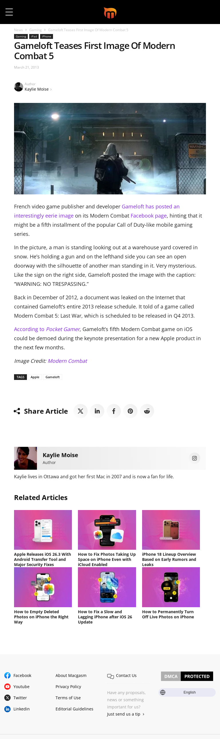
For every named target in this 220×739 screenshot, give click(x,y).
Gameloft (53, 377)
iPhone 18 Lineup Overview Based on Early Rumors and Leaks (169, 559)
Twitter (20, 697)
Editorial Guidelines (74, 709)
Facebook (22, 675)
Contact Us (126, 675)
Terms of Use (68, 697)
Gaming (35, 29)
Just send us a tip (123, 714)
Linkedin (21, 709)
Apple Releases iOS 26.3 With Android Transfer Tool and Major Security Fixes (42, 559)
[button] (208, 12)
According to (47, 329)
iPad (34, 36)
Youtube (21, 686)
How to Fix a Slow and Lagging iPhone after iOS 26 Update (105, 617)
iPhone (46, 36)
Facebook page (149, 215)
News (18, 29)
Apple (35, 377)
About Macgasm (71, 675)
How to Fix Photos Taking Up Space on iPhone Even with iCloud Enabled (107, 559)
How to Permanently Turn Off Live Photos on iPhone (168, 614)
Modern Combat (67, 360)
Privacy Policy (68, 686)
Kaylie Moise (37, 89)
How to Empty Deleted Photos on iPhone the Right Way (41, 617)
